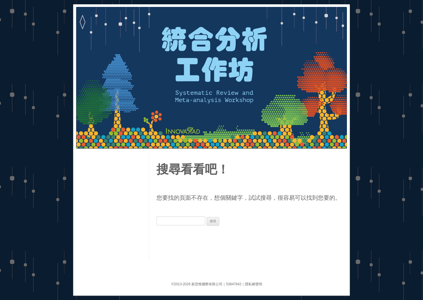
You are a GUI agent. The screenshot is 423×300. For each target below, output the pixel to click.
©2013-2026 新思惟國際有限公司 (197, 284)
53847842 (233, 284)
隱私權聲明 (253, 284)
